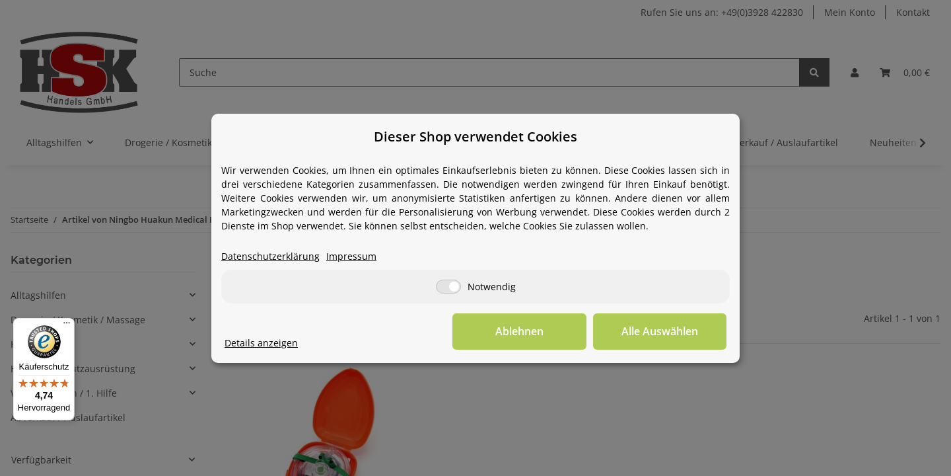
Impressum (351, 256)
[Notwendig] (448, 287)
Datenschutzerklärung (270, 256)
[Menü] (67, 326)
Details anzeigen (261, 343)
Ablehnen (522, 331)
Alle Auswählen (660, 331)
